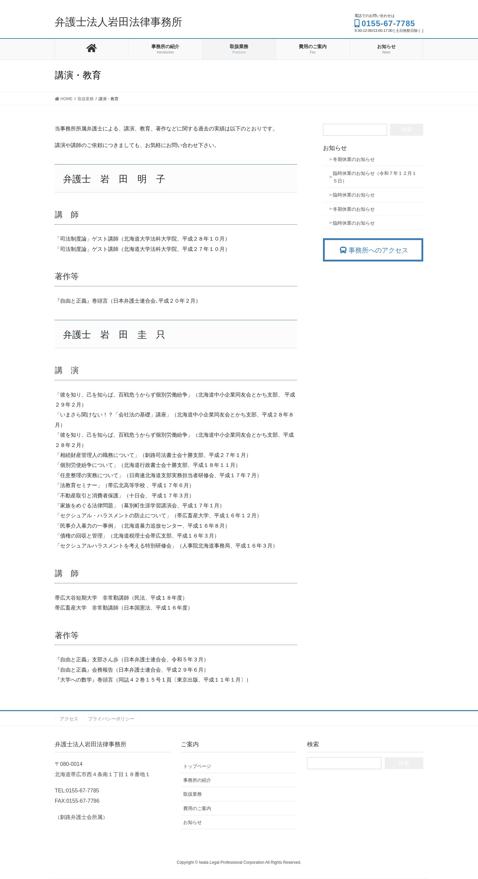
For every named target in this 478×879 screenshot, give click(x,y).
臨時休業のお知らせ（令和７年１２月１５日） (375, 177)
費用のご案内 (197, 808)
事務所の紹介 (197, 780)
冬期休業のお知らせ (354, 159)
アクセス (69, 718)
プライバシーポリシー (111, 718)
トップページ (197, 766)
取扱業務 (192, 794)
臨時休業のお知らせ (354, 194)
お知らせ (192, 822)
